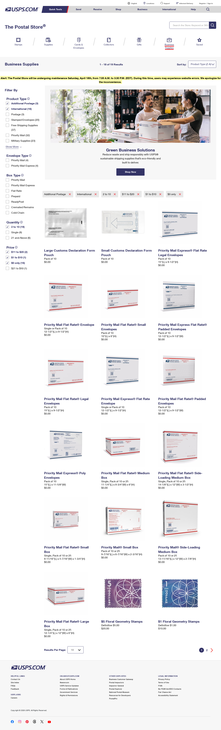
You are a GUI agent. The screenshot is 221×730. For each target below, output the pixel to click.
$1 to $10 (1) (18, 257)
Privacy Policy (164, 679)
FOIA (160, 686)
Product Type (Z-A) (201, 64)
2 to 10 (107, 194)
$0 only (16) (18, 262)
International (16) (21, 108)
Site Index (15, 682)
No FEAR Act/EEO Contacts (169, 689)
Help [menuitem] (193, 9)
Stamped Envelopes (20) (25, 119)
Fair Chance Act (164, 692)
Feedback (15, 689)
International (84, 194)
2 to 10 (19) (18, 226)
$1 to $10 (151, 194)
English (131, 3)
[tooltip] (28, 98)
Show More (12, 146)
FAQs (13, 686)
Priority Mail (18, 179)
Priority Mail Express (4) (24, 165)
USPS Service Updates (69, 686)
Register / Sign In (206, 3)
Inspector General (116, 686)
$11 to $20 (128, 194)
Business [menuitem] (142, 9)
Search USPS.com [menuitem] (208, 9)
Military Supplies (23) (23, 140)
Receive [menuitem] (97, 9)
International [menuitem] (169, 9)
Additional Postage (55, 194)
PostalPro (113, 698)
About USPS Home (67, 679)
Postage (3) (17, 114)
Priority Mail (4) (19, 160)
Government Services (69, 692)
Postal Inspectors (116, 682)
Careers (14, 698)
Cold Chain (17, 212)
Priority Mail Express (23, 185)
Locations (150, 3)
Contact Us (15, 679)
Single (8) (16, 232)
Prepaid (15, 196)
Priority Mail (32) (20, 135)
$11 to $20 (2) (19, 251)
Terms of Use (163, 682)
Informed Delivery (186, 3)
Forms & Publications (69, 689)
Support (167, 3)
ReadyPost (17, 201)
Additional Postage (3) (24, 103)
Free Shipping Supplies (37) (24, 127)
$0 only (172, 194)
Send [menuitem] (78, 9)
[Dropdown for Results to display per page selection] (75, 649)
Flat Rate (16, 190)
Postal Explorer (115, 689)
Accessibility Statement (168, 695)
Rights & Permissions (69, 695)
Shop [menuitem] (118, 9)
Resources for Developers (120, 695)
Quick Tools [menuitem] (55, 9)
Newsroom (64, 682)
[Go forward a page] (212, 650)
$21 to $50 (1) (19, 268)
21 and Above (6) (20, 237)
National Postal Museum (119, 692)
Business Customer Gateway (121, 679)
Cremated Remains (22, 207)
